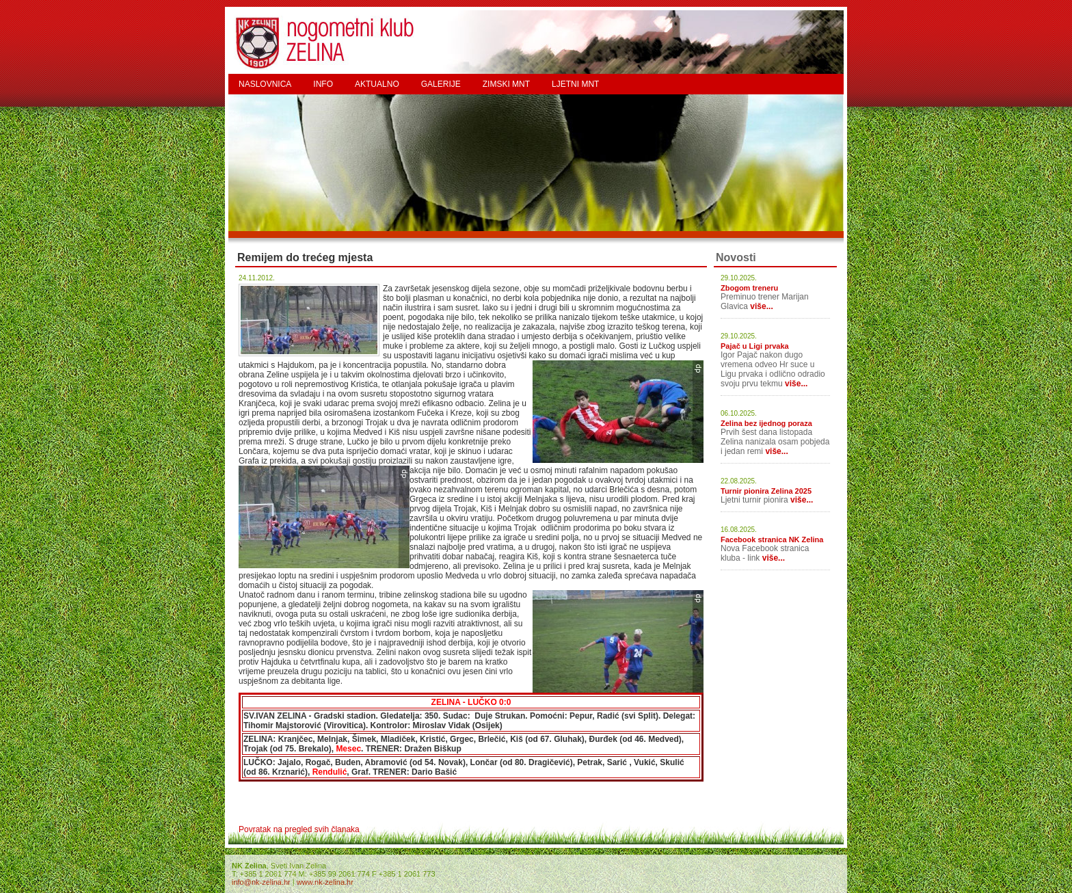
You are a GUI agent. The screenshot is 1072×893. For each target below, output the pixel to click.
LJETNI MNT (575, 84)
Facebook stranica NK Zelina (772, 539)
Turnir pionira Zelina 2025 (766, 491)
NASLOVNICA (265, 84)
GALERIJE (441, 84)
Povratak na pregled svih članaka (299, 829)
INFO (323, 84)
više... (761, 306)
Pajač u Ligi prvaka (755, 346)
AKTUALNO (377, 84)
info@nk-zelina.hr (261, 882)
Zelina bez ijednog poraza (766, 423)
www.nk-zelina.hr (325, 882)
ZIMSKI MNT (506, 84)
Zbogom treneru (749, 288)
